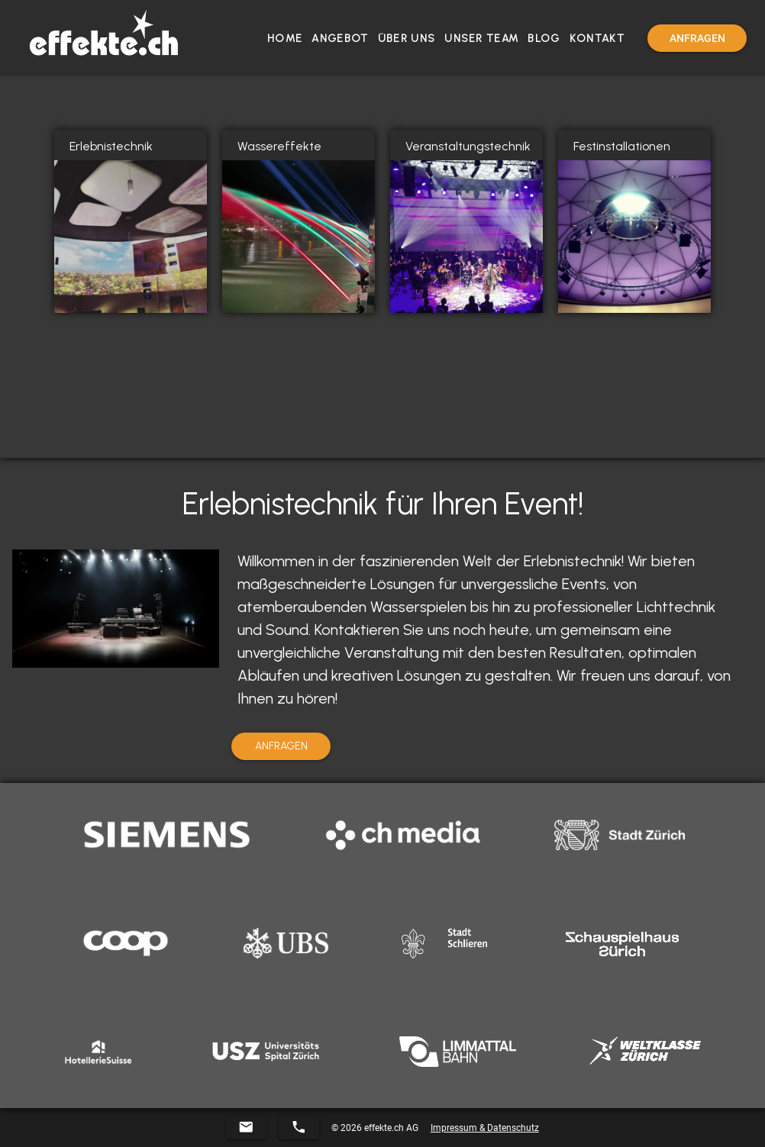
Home (284, 38)
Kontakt (597, 38)
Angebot (339, 38)
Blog (544, 38)
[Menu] (697, 38)
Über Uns (406, 38)
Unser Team (481, 38)
